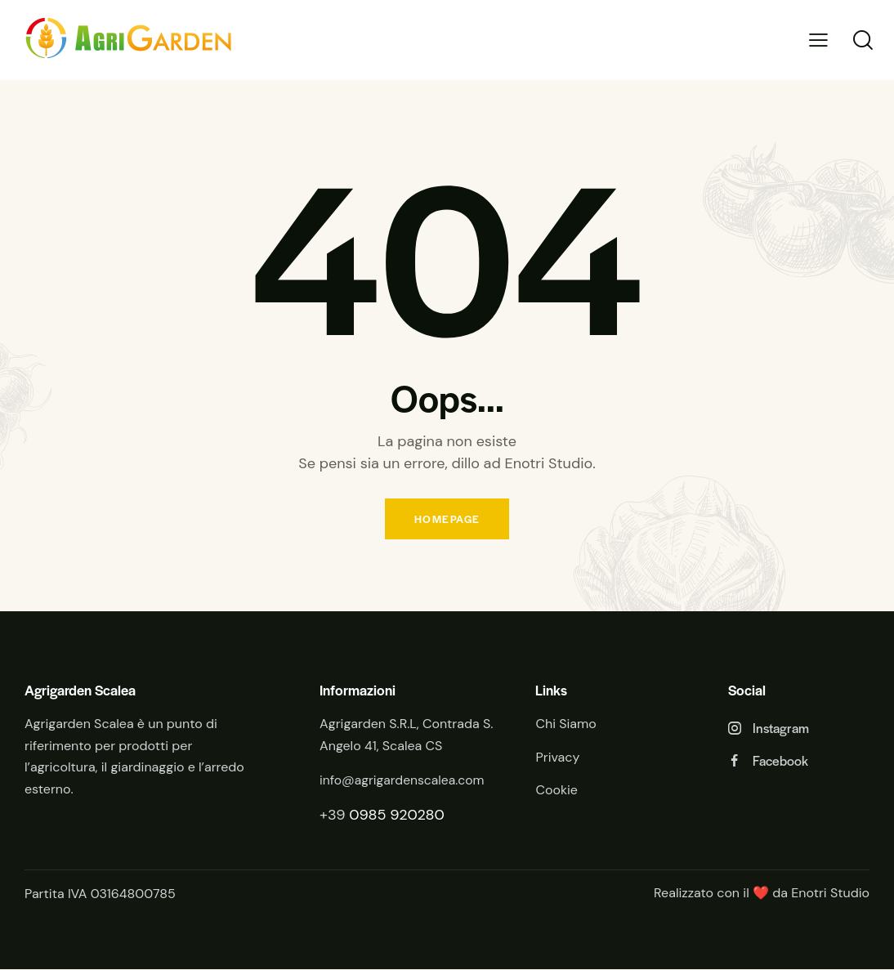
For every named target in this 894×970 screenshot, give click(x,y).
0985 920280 (397, 816)
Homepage (447, 519)
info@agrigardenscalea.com (404, 781)
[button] (818, 40)
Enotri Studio (830, 894)
